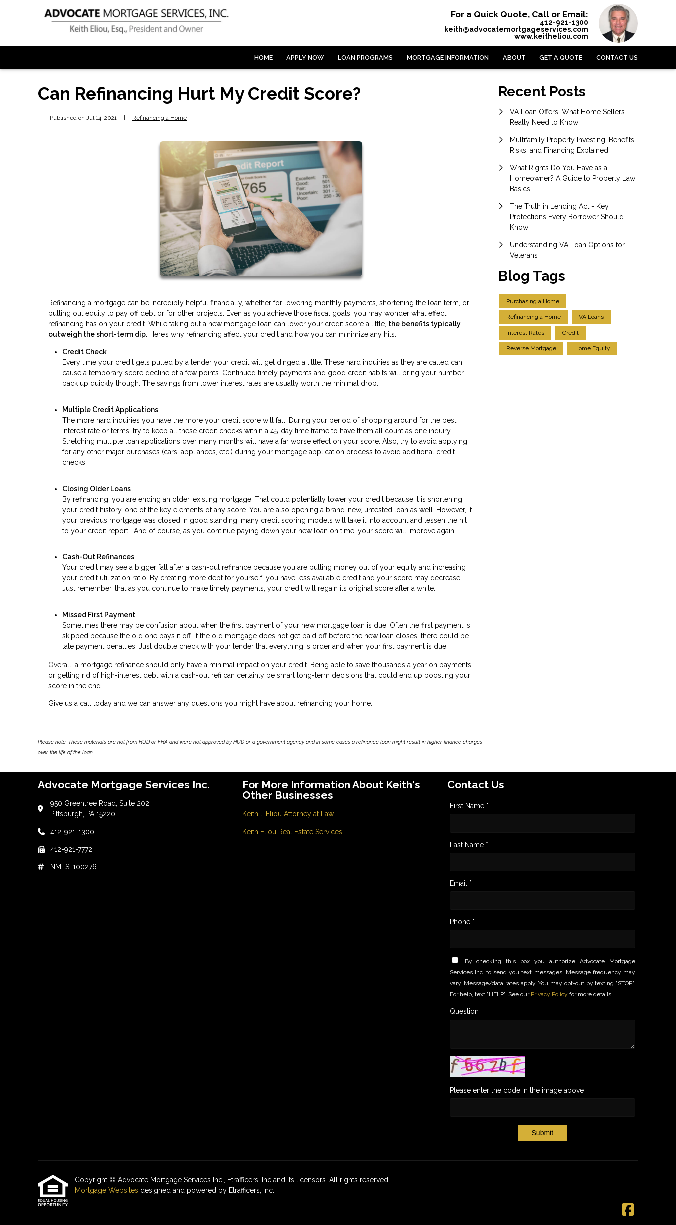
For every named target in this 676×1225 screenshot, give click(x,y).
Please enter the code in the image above (517, 1090)
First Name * (469, 806)
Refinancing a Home (159, 117)
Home (263, 57)
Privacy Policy (549, 994)
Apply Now (305, 57)
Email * (461, 883)
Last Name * (469, 845)
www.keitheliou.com (551, 36)
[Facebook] (628, 1210)
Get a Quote (561, 57)
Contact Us (617, 57)
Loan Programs (365, 57)
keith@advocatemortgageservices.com (516, 29)
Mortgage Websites (107, 1190)
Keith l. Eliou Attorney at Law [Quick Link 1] (288, 814)
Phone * (462, 922)
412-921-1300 (564, 22)
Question (464, 1011)
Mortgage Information (448, 57)
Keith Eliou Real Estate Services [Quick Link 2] (292, 832)
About (514, 57)
